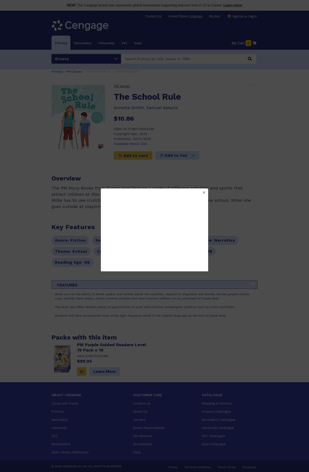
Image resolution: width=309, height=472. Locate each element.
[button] (204, 193)
